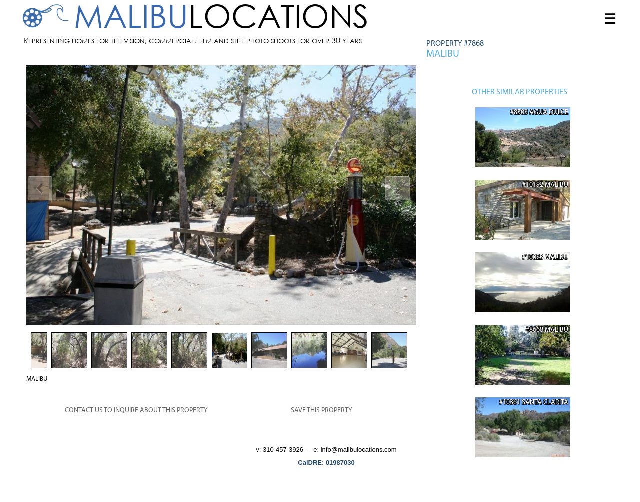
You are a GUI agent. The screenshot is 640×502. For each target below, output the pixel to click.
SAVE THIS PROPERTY (321, 411)
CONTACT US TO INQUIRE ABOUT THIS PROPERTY (136, 411)
